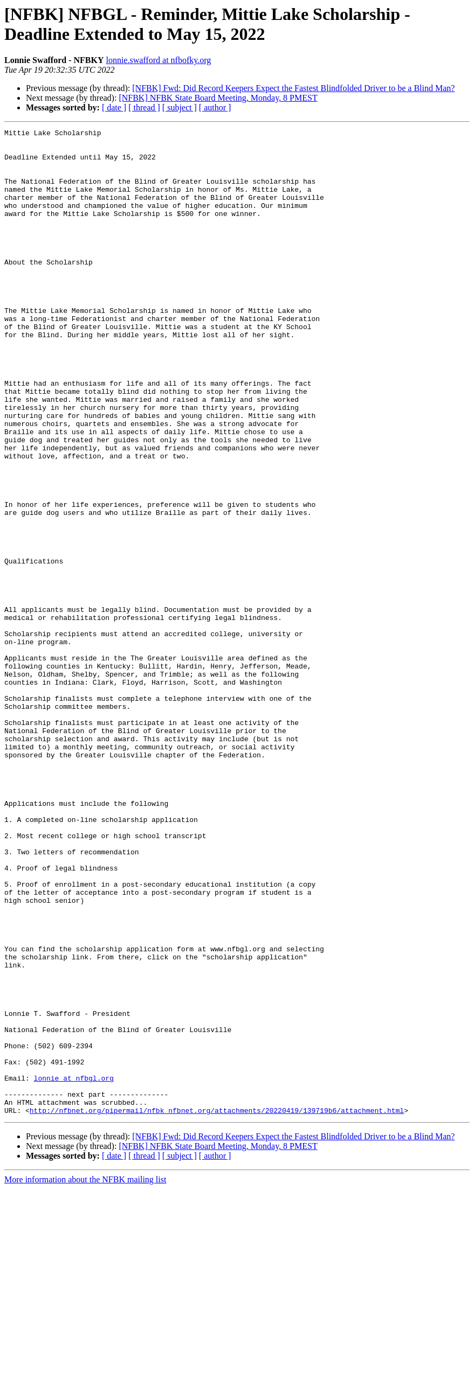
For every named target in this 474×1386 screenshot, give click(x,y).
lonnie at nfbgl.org (74, 1268)
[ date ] (114, 107)
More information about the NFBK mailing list (85, 1376)
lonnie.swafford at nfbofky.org (158, 60)
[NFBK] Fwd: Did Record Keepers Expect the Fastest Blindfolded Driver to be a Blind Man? (293, 88)
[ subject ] (179, 107)
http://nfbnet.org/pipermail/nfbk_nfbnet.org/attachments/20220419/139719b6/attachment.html (217, 1307)
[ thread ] (144, 107)
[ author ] (215, 107)
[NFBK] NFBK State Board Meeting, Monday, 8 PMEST (218, 97)
